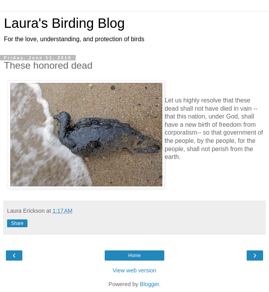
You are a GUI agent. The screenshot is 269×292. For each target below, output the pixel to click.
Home (134, 255)
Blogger (149, 284)
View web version (134, 270)
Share (17, 223)
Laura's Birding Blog (64, 23)
